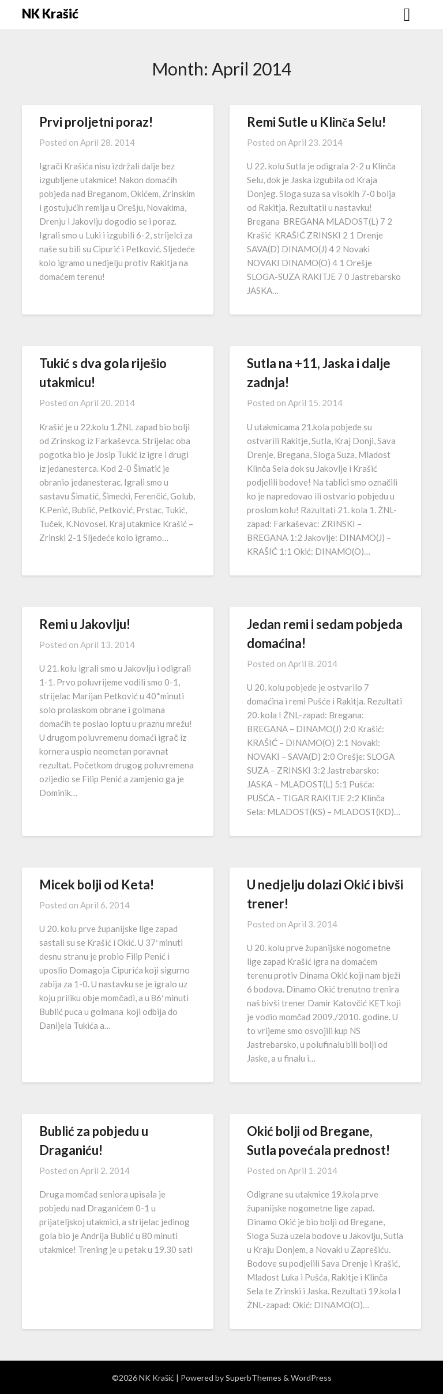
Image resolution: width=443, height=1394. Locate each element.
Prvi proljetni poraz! (96, 122)
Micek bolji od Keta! (96, 884)
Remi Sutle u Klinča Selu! (316, 122)
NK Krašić (50, 13)
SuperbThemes (253, 1377)
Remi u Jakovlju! (84, 624)
